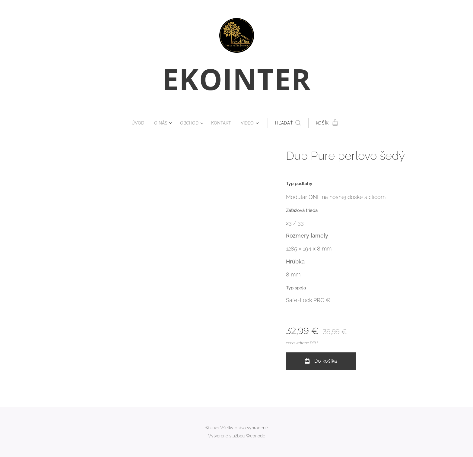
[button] (290, 123)
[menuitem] (138, 123)
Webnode (255, 435)
